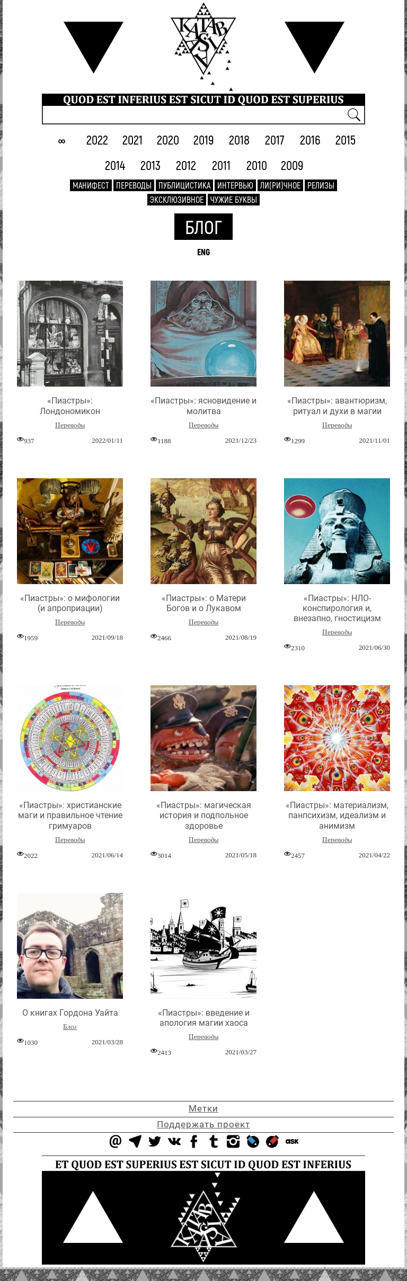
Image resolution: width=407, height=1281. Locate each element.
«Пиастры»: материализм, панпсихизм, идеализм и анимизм (337, 815)
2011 (221, 165)
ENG (203, 252)
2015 (345, 139)
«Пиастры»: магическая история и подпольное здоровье (203, 815)
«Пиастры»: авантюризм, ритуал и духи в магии (337, 406)
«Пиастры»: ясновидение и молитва (203, 406)
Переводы (134, 185)
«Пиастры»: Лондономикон (70, 406)
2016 (310, 139)
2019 (203, 139)
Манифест (91, 185)
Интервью (235, 185)
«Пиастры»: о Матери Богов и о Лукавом (204, 603)
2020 (168, 139)
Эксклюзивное (177, 199)
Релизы (320, 185)
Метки (203, 1108)
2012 (186, 165)
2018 (239, 139)
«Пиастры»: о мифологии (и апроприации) (70, 603)
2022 (97, 139)
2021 (132, 139)
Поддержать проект (203, 1124)
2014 (115, 165)
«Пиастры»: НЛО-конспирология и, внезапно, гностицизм (337, 608)
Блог (203, 226)
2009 (292, 165)
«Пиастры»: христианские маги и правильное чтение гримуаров (70, 815)
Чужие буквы (233, 199)
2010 (256, 165)
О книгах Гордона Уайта (70, 1013)
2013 (150, 165)
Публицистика (184, 185)
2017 (275, 139)
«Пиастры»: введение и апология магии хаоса (204, 1018)
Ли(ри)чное (280, 185)
